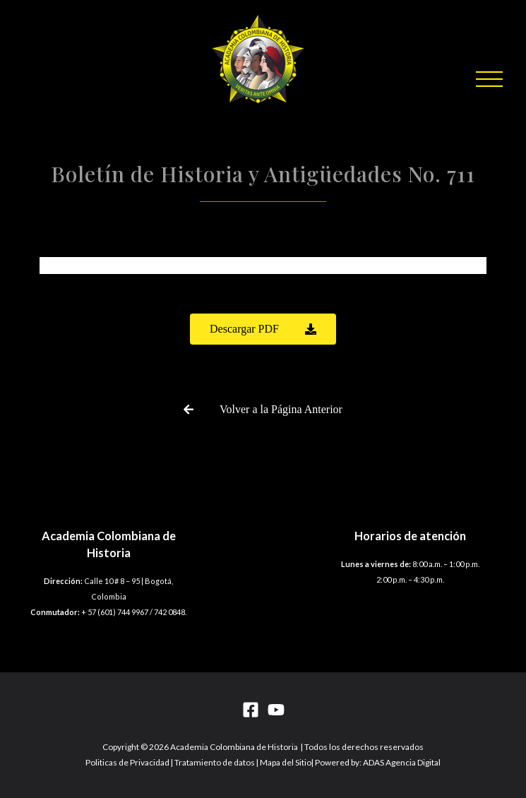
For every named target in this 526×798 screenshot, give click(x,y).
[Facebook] (250, 709)
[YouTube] (276, 709)
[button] (489, 79)
